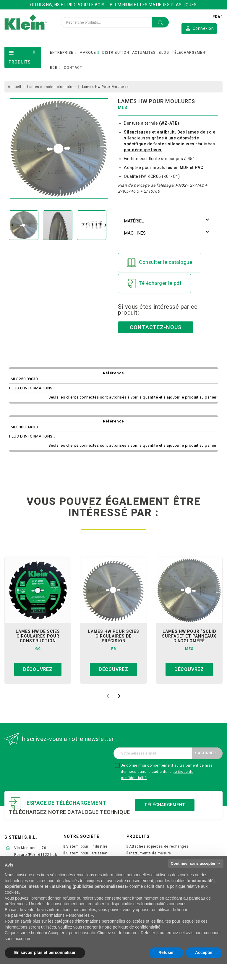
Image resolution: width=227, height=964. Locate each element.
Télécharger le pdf (154, 284)
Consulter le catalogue (159, 263)
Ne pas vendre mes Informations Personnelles (47, 915)
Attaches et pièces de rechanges (159, 846)
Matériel (134, 221)
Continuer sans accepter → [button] (195, 863)
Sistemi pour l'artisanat (87, 853)
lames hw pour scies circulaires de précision (113, 636)
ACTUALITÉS (143, 53)
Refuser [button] (166, 952)
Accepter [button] (204, 952)
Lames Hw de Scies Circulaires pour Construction (38, 636)
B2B (54, 68)
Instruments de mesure (150, 853)
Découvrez (38, 669)
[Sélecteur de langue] (218, 17)
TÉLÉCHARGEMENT (189, 53)
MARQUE (88, 53)
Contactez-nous (155, 327)
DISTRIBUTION (115, 53)
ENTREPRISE (61, 53)
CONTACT (73, 68)
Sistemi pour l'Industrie (86, 846)
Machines (135, 233)
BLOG (164, 53)
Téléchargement (164, 804)
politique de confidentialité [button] (136, 927)
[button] (199, 28)
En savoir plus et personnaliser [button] (45, 952)
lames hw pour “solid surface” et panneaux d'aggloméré (189, 636)
